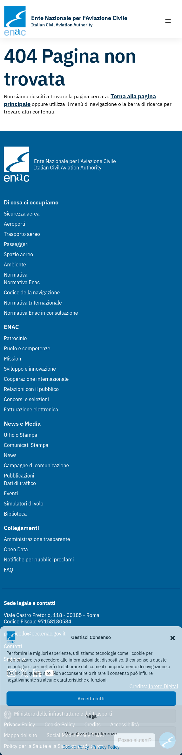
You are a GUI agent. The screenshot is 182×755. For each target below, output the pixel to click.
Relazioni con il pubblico (31, 389)
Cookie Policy (76, 747)
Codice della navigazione (32, 292)
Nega (91, 716)
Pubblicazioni (19, 475)
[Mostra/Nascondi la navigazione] (168, 21)
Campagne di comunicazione (36, 465)
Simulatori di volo (23, 503)
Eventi (11, 493)
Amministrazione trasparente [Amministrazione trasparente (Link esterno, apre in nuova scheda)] (37, 539)
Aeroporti (14, 224)
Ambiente (15, 264)
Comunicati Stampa (26, 445)
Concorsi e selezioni (26, 399)
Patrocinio (15, 338)
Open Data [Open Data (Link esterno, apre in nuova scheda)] (16, 549)
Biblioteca (15, 514)
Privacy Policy (105, 747)
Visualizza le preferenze (91, 734)
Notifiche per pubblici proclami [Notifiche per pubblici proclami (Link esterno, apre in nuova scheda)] (39, 559)
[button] (172, 637)
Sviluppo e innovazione (30, 369)
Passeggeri (16, 244)
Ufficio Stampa (20, 435)
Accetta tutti (91, 699)
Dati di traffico (20, 483)
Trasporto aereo (22, 234)
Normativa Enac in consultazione (41, 313)
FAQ (8, 569)
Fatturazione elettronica (31, 409)
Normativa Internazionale (33, 302)
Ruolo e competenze (27, 348)
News (10, 455)
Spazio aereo (18, 254)
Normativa (16, 274)
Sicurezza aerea (22, 213)
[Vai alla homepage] (65, 21)
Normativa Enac (22, 282)
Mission (12, 358)
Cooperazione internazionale (36, 379)
